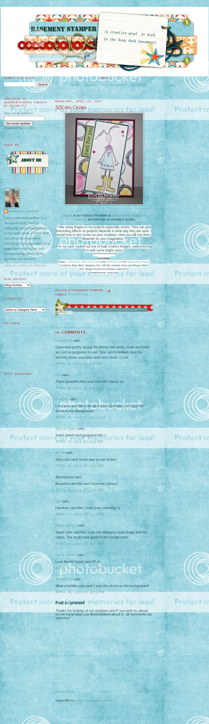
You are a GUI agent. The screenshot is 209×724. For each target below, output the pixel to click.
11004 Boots (73, 262)
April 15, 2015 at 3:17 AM (79, 364)
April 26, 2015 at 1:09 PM (80, 568)
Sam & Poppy (66, 429)
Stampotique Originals (138, 262)
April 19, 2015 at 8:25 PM (79, 544)
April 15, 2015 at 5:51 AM (79, 388)
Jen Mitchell (64, 579)
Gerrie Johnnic (66, 555)
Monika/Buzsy (66, 525)
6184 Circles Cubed (91, 262)
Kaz (58, 375)
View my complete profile (25, 265)
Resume (91, 85)
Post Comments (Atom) (94, 701)
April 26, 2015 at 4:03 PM (80, 592)
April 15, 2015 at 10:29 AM (81, 417)
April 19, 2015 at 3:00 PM (80, 514)
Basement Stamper (24, 211)
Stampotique (78, 294)
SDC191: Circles (71, 108)
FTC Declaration (114, 85)
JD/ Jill (60, 453)
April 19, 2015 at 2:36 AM (80, 490)
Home (74, 85)
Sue (58, 501)
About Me (139, 85)
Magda (67, 215)
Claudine (62, 399)
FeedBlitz (30, 128)
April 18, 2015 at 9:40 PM (80, 466)
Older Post (144, 692)
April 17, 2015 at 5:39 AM (79, 442)
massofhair (64, 341)
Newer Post (64, 692)
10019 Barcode (114, 262)
